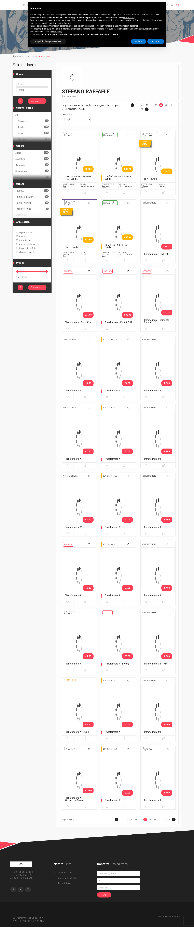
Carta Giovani (23, 240)
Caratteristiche (32, 107)
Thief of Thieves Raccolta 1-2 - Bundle (78, 177)
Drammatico (32, 171)
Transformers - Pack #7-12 (118, 322)
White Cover (33, 139)
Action (32, 152)
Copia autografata (26, 248)
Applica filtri (37, 101)
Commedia (32, 164)
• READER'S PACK (32, 202)
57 (142, 109)
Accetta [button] (155, 41)
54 (171, 105)
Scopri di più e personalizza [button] (48, 41)
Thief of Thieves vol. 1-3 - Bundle (118, 177)
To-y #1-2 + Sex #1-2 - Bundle (116, 245)
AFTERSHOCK (21, 215)
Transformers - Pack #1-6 (157, 254)
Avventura (32, 158)
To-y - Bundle (150, 178)
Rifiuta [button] (138, 41)
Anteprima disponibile (27, 244)
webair (179, 916)
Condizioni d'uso (65, 872)
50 (152, 105)
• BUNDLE (32, 190)
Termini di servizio (65, 883)
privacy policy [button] (56, 32)
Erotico (32, 177)
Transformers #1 (73, 390)
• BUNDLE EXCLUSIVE (32, 196)
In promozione (24, 232)
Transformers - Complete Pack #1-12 (156, 321)
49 (147, 105)
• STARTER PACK (32, 209)
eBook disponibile (25, 252)
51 (156, 105)
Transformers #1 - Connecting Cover (74, 799)
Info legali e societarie (67, 878)
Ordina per (67, 114)
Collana (32, 184)
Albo (17, 115)
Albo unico (33, 120)
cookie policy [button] (129, 17)
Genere (32, 145)
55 (132, 109)
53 (166, 105)
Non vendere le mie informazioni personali (119, 26)
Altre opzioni (32, 222)
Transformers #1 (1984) (117, 663)
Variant (33, 133)
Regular (33, 127)
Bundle (21, 236)
